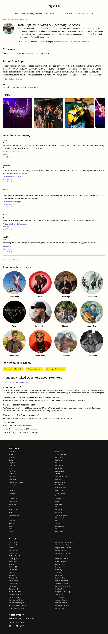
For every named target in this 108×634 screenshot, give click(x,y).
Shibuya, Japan (60, 594)
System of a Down (61, 476)
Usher (11, 526)
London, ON (13, 570)
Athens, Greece (60, 564)
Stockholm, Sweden (61, 583)
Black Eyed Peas (60, 518)
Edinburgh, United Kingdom (17, 605)
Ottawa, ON (12, 575)
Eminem (11, 454)
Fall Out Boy (59, 490)
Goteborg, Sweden (34, 369)
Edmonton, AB (13, 589)
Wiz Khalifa (58, 523)
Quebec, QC (13, 567)
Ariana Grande (13, 509)
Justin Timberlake (60, 454)
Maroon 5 (12, 471)
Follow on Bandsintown (13, 79)
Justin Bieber (13, 501)
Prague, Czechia (60, 550)
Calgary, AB (12, 564)
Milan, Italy (58, 570)
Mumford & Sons (60, 487)
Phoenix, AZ (7, 154)
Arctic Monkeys (60, 482)
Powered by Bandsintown (21, 619)
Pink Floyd (58, 479)
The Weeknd (13, 498)
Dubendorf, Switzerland (62, 586)
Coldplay (12, 465)
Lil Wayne (12, 529)
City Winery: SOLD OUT (12, 177)
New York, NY (8, 179)
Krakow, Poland (60, 578)
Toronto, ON (13, 578)
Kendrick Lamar (14, 518)
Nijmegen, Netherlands (13, 369)
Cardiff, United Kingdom (16, 600)
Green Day (12, 504)
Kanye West (59, 457)
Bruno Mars (12, 457)
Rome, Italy (58, 575)
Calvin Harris (59, 531)
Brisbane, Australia (61, 603)
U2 (10, 487)
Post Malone (59, 465)
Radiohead (58, 509)
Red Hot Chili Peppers (16, 482)
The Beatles (13, 485)
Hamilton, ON (13, 561)
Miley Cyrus (59, 452)
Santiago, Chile (60, 608)
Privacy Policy (16, 626)
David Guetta (59, 485)
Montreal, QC (13, 586)
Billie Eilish (12, 520)
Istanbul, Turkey (60, 589)
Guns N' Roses (60, 493)
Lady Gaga (12, 476)
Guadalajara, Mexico (15, 594)
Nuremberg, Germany (62, 559)
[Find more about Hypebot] (54, 5)
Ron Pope (23, 19)
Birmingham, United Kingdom (64, 542)
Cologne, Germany (61, 556)
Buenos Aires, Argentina (62, 605)
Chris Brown (59, 468)
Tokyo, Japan (59, 597)
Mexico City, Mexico (15, 592)
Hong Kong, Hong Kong (62, 592)
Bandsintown (31, 53)
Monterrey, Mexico (15, 597)
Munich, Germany (60, 561)
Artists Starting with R (11, 19)
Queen (11, 531)
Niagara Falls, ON (14, 583)
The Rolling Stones (61, 515)
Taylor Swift (12, 452)
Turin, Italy (58, 572)
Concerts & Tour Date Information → (16, 382)
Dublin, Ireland (59, 567)
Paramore (12, 523)
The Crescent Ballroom (11, 152)
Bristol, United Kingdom (16, 608)
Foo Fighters (59, 460)
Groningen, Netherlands (55, 369)
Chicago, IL (12, 548)
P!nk (10, 512)
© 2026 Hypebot (16, 615)
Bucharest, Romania (61, 581)
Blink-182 (58, 501)
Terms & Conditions (18, 622)
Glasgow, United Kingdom (63, 545)
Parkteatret (7, 246)
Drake (11, 460)
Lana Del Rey (59, 471)
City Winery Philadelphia (12, 202)
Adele (11, 468)
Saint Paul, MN (13, 550)
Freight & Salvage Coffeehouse (15, 224)
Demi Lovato (59, 496)
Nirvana (57, 463)
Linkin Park (12, 479)
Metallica (12, 493)
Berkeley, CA (7, 226)
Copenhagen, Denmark (62, 553)
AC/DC (57, 474)
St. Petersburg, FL (14, 556)
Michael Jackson (14, 515)
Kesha (57, 520)
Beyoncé (12, 490)
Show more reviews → (12, 260)
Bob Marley (58, 512)
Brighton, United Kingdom (63, 548)
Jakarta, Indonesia (61, 600)
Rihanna (11, 496)
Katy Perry (12, 463)
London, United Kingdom (16, 603)
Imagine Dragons (14, 507)
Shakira (57, 507)
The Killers (58, 498)
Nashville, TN (13, 553)
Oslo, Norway (7, 249)
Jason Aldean (59, 526)
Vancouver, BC (13, 581)
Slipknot (57, 529)
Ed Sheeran (12, 474)
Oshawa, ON (13, 572)
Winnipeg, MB (13, 559)
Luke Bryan (58, 504)
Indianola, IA (13, 545)
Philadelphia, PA (9, 204)
